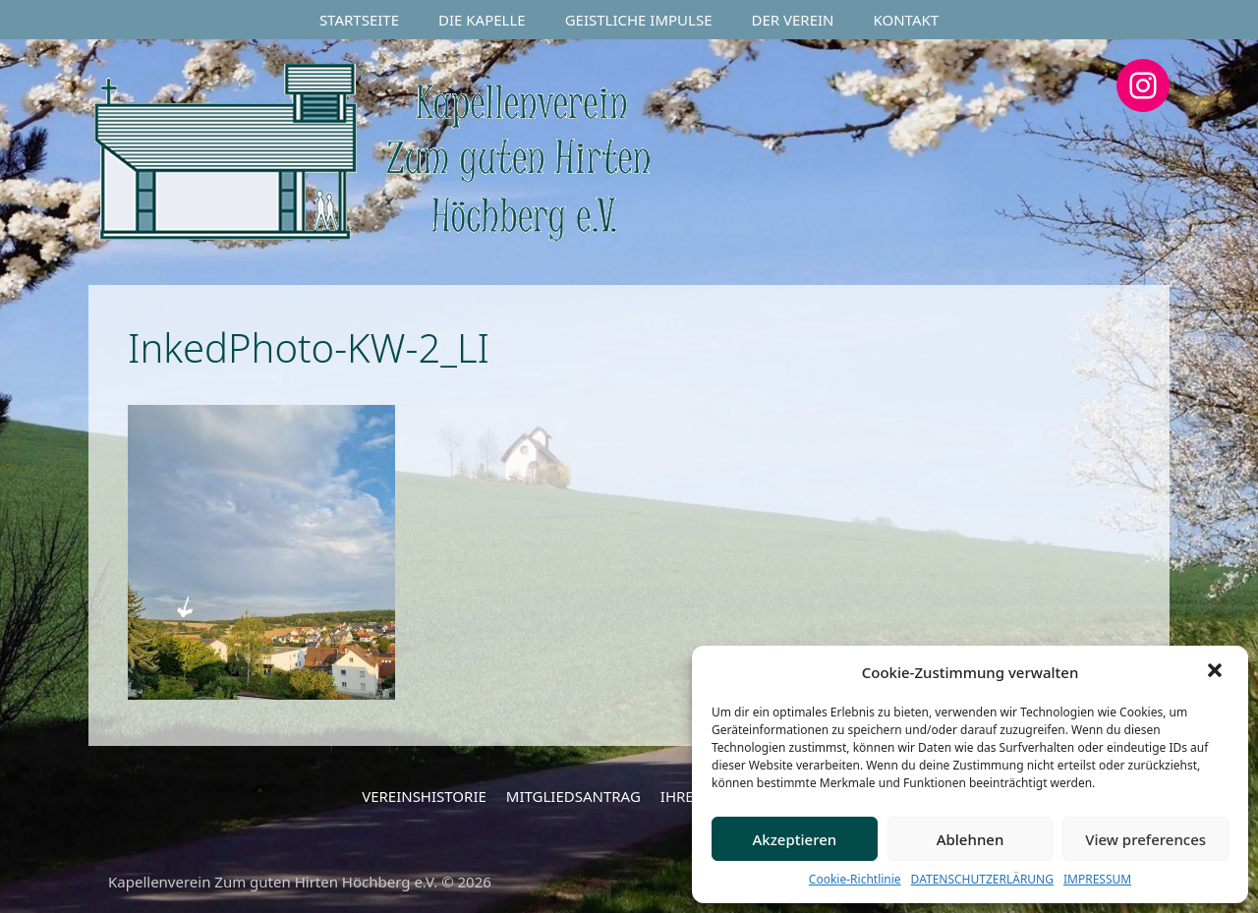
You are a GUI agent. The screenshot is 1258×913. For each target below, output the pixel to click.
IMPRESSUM (1097, 879)
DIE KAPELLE (482, 19)
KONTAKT (907, 19)
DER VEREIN (793, 19)
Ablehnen (970, 839)
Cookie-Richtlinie (855, 879)
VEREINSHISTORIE (424, 796)
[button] (1217, 672)
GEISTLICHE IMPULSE (639, 19)
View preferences (1145, 839)
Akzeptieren (794, 839)
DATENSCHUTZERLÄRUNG (982, 879)
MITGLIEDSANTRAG (573, 796)
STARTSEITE (359, 19)
